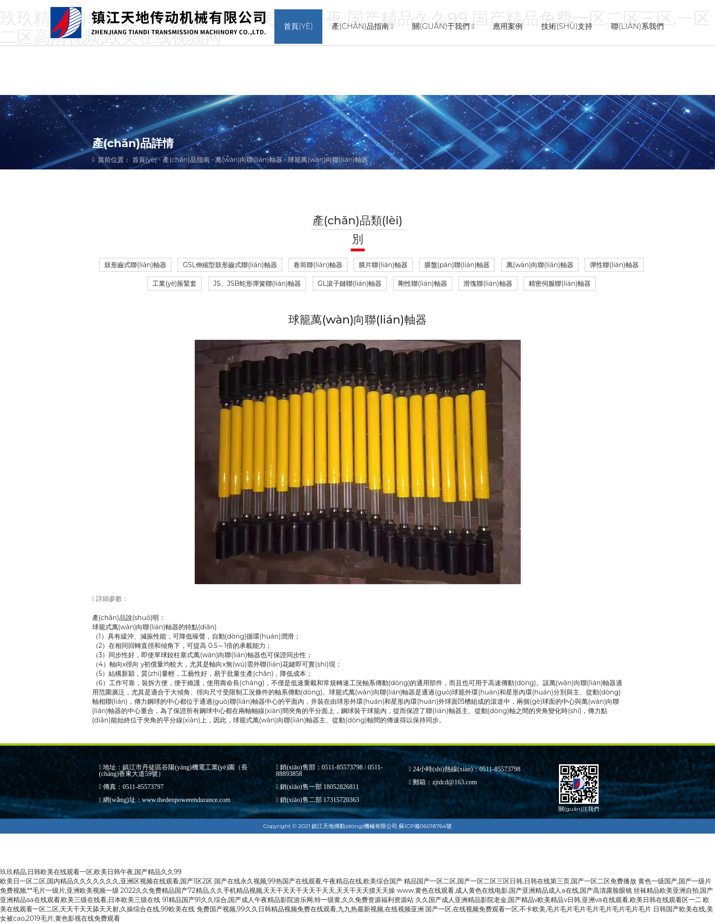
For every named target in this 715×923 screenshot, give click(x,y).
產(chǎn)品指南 (363, 26)
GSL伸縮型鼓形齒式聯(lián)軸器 (230, 265)
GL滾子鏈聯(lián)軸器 (350, 283)
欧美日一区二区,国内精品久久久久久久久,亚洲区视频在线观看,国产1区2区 (106, 881)
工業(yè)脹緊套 (174, 283)
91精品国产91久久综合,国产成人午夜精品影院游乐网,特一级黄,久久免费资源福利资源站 (288, 900)
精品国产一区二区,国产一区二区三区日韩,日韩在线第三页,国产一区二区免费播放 (520, 881)
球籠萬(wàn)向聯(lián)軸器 (328, 159)
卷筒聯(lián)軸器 (317, 265)
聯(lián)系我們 (637, 26)
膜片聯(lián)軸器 (383, 265)
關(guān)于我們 (443, 26)
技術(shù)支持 (566, 26)
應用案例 (508, 26)
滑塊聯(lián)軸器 (487, 283)
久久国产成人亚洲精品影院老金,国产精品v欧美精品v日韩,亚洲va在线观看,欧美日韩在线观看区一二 (558, 900)
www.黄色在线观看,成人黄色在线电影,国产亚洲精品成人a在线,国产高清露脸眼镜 (514, 890)
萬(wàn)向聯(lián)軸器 (248, 159)
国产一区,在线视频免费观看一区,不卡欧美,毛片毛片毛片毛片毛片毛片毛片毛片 (538, 909)
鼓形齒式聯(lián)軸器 (135, 265)
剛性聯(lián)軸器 (422, 283)
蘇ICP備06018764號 (425, 825)
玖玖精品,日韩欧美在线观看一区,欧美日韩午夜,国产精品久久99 (91, 872)
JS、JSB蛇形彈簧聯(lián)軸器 (257, 283)
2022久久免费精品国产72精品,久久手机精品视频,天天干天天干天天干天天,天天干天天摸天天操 (257, 890)
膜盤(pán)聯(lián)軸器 (457, 265)
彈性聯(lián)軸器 (614, 265)
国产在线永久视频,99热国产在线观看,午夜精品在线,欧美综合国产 (308, 881)
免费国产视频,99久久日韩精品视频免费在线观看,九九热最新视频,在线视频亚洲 (310, 909)
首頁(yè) (298, 26)
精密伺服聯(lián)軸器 (559, 283)
